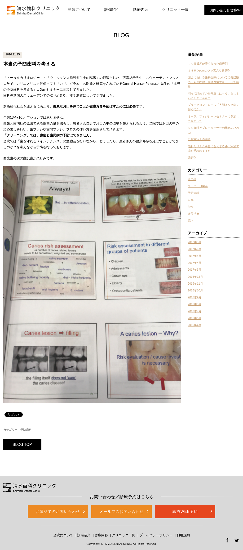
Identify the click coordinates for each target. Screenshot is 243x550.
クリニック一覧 (175, 10)
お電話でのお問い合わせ (58, 512)
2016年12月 (195, 276)
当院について (79, 10)
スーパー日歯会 (198, 186)
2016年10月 (195, 290)
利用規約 (183, 535)
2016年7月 (194, 311)
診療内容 (140, 10)
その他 (192, 179)
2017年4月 (194, 262)
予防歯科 (26, 429)
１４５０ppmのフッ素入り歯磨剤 (209, 70)
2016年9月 (194, 297)
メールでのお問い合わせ (121, 512)
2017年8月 (194, 242)
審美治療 (193, 213)
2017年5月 (194, 256)
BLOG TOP (22, 445)
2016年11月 (195, 283)
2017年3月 (194, 269)
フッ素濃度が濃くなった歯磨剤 (208, 63)
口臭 (191, 199)
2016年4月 (194, 325)
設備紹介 (111, 10)
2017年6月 (194, 249)
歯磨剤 (192, 157)
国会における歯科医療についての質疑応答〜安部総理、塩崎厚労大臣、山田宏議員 (213, 82)
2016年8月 (194, 304)
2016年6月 (194, 318)
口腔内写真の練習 (199, 139)
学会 (191, 207)
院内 (191, 220)
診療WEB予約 (185, 512)
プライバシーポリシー (155, 535)
